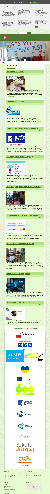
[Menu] (25, 62)
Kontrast (31, 30)
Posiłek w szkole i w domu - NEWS (20, 244)
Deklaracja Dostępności (10, 489)
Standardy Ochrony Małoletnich (19, 302)
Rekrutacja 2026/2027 (15, 72)
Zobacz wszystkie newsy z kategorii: (25, 328)
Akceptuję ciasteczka (34, 2)
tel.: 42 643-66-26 (30, 473)
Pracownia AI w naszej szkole (18, 274)
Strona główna (11, 30)
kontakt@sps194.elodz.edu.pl (33, 475)
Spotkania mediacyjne (15, 102)
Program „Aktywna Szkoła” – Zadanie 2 (22, 128)
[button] (1, 51)
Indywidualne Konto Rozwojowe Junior (22, 215)
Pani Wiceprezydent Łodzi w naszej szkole (23, 187)
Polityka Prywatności (9, 487)
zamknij (36, 26)
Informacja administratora (37, 30)
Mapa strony (16, 30)
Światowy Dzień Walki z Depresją (19, 157)
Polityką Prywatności (28, 0)
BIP (5, 484)
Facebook (7, 486)
